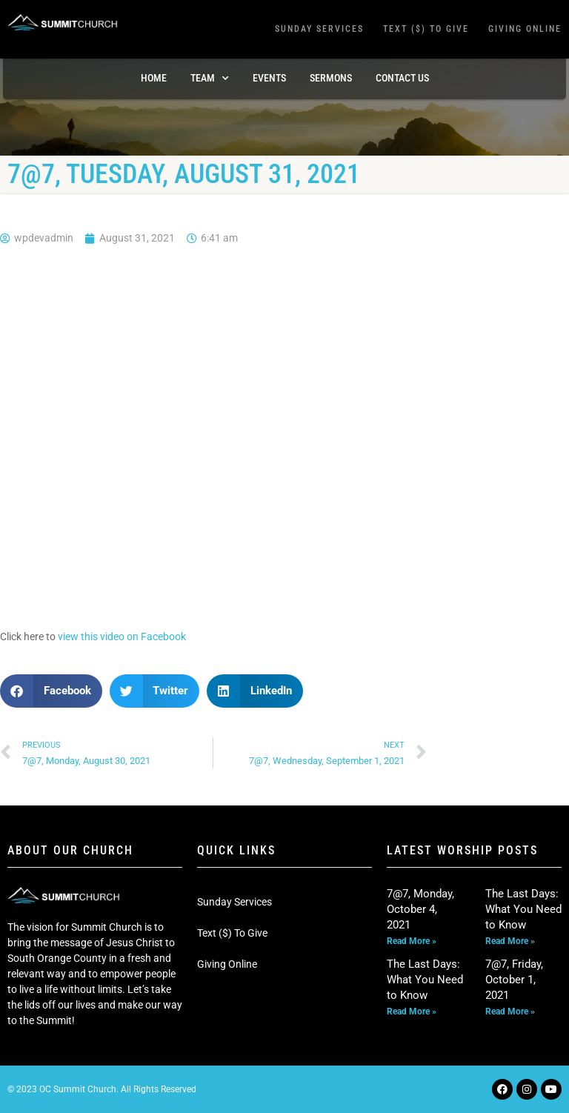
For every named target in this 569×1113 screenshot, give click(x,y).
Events (269, 78)
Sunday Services (319, 29)
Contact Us (402, 78)
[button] (51, 691)
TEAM (209, 78)
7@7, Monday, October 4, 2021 (420, 909)
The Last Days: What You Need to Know (523, 909)
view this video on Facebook (122, 636)
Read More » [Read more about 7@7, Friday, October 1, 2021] (510, 1011)
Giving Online (525, 29)
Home (154, 78)
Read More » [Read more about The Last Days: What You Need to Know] (510, 941)
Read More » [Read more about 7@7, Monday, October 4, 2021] (411, 941)
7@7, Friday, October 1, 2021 (514, 979)
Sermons (331, 78)
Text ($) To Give (426, 29)
